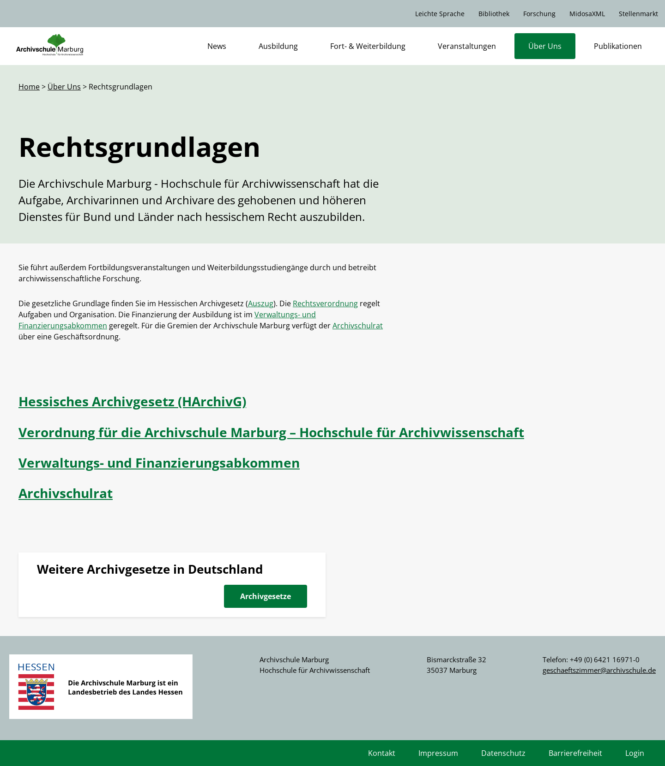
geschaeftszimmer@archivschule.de (599, 670)
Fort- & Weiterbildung (367, 46)
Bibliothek (493, 13)
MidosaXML (587, 13)
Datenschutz (503, 753)
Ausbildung (278, 46)
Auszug (260, 303)
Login (634, 753)
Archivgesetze (265, 596)
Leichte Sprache (440, 13)
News (216, 46)
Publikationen (618, 46)
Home (29, 87)
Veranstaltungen (467, 46)
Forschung (539, 13)
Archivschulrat (357, 326)
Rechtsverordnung (325, 303)
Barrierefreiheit (575, 753)
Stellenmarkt (638, 13)
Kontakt (381, 753)
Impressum (438, 753)
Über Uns (545, 46)
